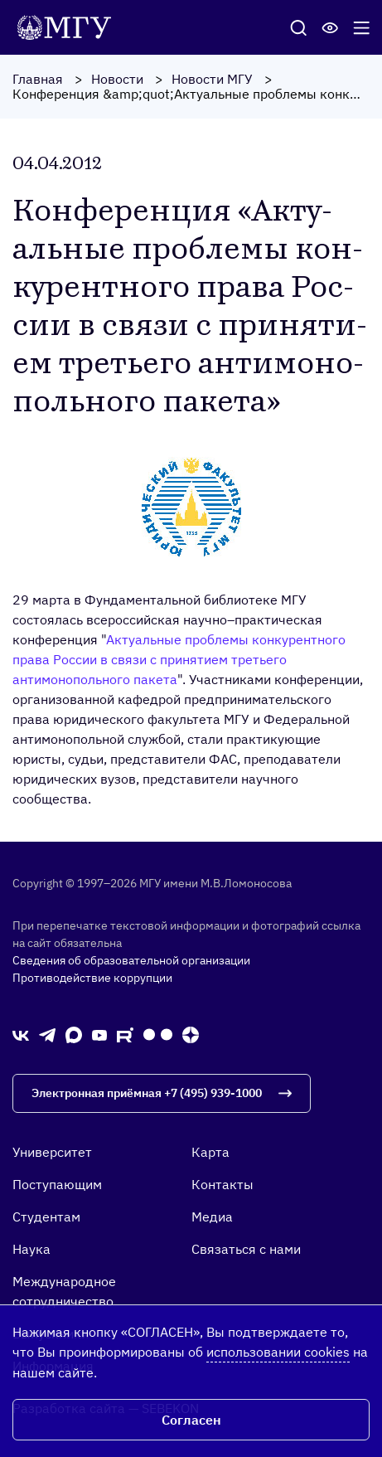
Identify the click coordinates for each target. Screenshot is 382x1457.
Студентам (46, 1216)
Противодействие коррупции (92, 977)
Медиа (212, 1216)
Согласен (191, 1419)
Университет (52, 1152)
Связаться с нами (246, 1249)
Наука (31, 1249)
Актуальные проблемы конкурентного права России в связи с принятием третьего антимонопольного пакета (179, 659)
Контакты (222, 1184)
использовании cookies (278, 1351)
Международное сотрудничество (64, 1291)
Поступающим (57, 1184)
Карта (210, 1152)
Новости (117, 78)
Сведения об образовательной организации (131, 960)
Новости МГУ (212, 78)
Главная (37, 78)
